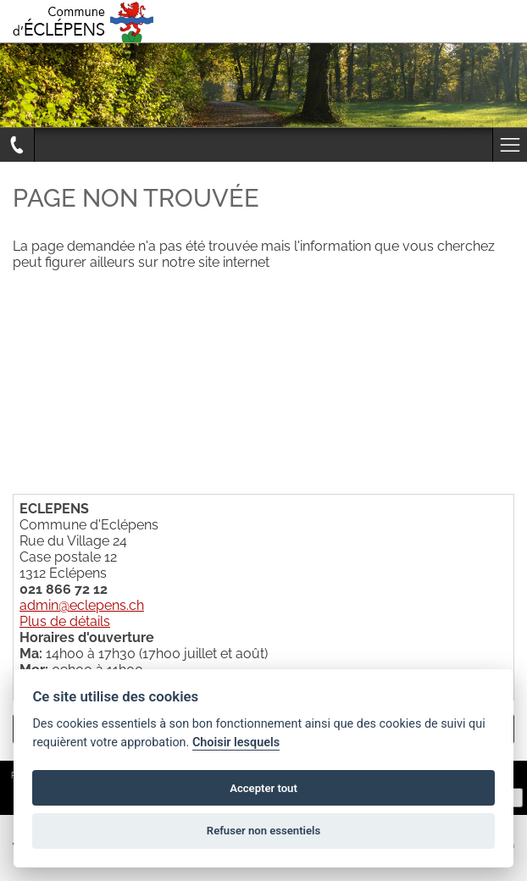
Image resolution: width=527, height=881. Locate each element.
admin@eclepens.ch (81, 605)
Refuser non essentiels (263, 830)
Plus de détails (64, 621)
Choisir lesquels (236, 742)
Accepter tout (263, 788)
